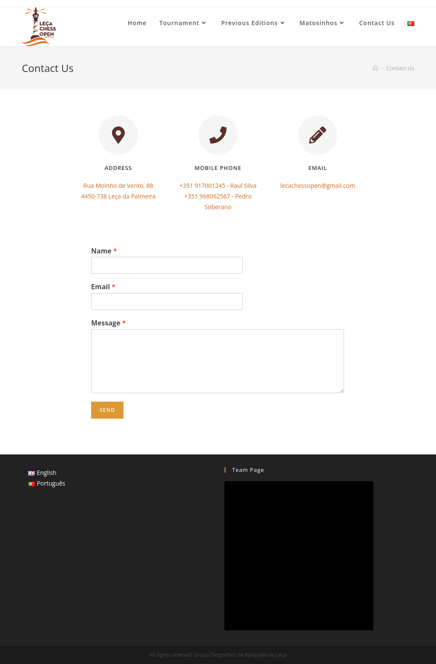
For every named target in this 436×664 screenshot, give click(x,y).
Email (103, 286)
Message (108, 323)
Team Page (248, 470)
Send (107, 410)
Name (104, 251)
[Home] (375, 68)
